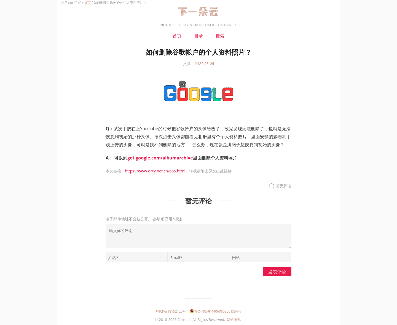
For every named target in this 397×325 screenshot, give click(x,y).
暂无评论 (283, 186)
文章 (187, 63)
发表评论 (277, 272)
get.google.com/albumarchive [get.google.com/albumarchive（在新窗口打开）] (160, 158)
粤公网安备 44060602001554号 (215, 311)
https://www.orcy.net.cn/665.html (155, 171)
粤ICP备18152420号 (171, 311)
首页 (87, 2)
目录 (198, 36)
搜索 (220, 36)
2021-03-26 (204, 63)
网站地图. (234, 319)
